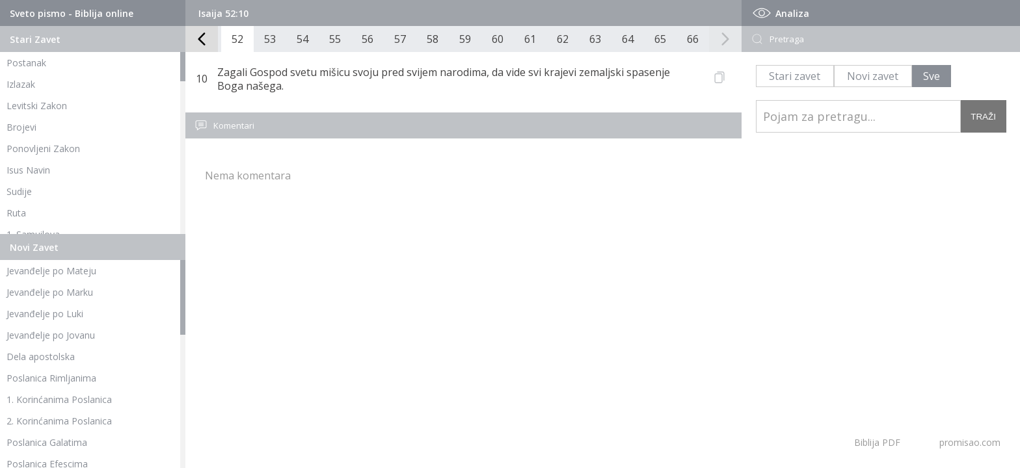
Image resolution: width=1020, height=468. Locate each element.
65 (660, 39)
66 (693, 39)
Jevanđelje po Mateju (51, 271)
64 (628, 39)
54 (302, 39)
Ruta (16, 213)
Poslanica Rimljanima (51, 378)
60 (497, 39)
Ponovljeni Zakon (43, 148)
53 (270, 39)
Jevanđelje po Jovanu (51, 335)
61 (530, 39)
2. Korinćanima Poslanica (59, 421)
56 (367, 39)
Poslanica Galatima (47, 442)
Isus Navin (28, 170)
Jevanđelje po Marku (50, 292)
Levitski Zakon (37, 105)
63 (595, 39)
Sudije (19, 191)
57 (400, 39)
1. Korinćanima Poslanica (59, 399)
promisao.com (969, 442)
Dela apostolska (41, 356)
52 (237, 39)
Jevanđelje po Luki (45, 313)
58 (432, 39)
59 (465, 39)
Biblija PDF (877, 442)
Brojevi (21, 127)
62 (563, 39)
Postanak (26, 63)
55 (335, 39)
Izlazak (21, 84)
